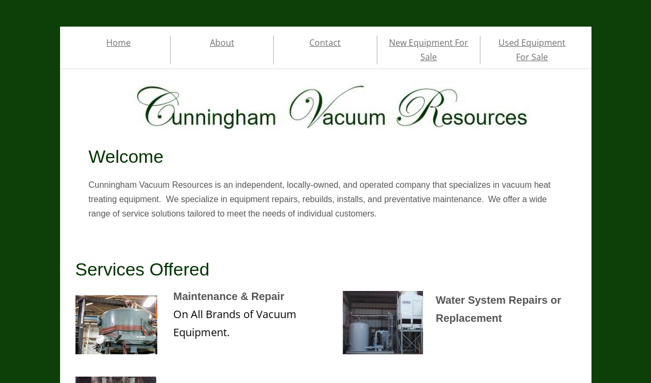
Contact (325, 42)
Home (118, 42)
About (222, 42)
